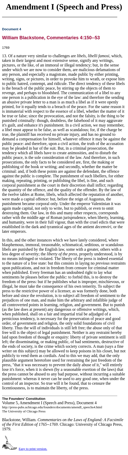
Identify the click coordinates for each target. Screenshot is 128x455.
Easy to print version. (33, 449)
